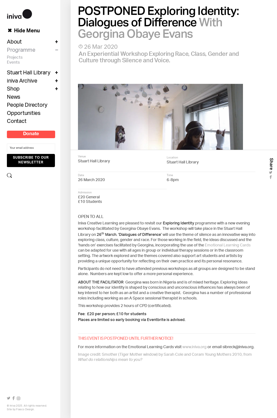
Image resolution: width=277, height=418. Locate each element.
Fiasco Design (25, 409)
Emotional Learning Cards (228, 245)
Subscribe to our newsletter (31, 160)
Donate (31, 134)
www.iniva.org (194, 347)
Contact (16, 122)
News (13, 98)
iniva (19, 13)
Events (13, 63)
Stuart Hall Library (28, 74)
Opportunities (23, 114)
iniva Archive (22, 82)
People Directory (27, 106)
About (14, 43)
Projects (15, 58)
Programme (21, 51)
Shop (13, 90)
